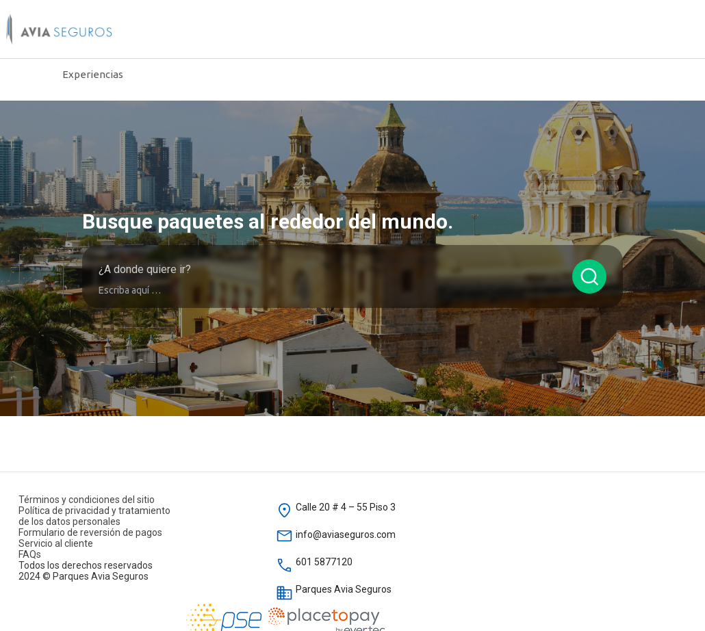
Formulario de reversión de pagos (90, 532)
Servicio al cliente (55, 543)
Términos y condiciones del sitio (86, 499)
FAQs (29, 554)
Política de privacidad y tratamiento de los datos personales (94, 516)
